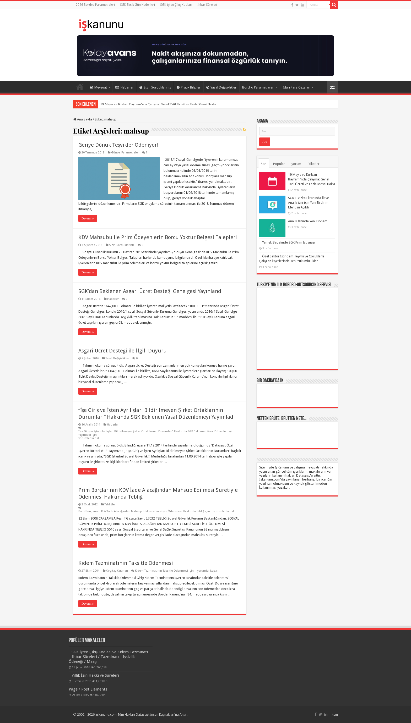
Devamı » (88, 218)
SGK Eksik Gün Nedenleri (137, 5)
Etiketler (314, 164)
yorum (296, 164)
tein (335, 714)
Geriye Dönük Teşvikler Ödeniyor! (118, 145)
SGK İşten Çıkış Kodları (176, 5)
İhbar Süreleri (207, 5)
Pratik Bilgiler (189, 87)
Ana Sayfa (80, 86)
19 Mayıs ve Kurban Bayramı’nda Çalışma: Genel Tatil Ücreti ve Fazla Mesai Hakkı (158, 104)
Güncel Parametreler (125, 152)
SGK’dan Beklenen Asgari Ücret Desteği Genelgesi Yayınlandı (150, 291)
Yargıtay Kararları (117, 570)
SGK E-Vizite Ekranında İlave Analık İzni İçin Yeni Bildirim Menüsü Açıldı (308, 202)
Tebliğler (110, 504)
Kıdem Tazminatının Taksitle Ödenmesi (125, 563)
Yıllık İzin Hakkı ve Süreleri (95, 675)
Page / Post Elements (88, 689)
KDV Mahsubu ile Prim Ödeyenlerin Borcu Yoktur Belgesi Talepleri (157, 237)
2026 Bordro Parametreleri (95, 5)
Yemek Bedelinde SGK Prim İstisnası (288, 242)
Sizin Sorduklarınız (155, 87)
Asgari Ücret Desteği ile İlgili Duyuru (122, 350)
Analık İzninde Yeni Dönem (307, 221)
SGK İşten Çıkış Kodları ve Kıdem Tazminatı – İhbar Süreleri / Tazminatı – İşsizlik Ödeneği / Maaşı (108, 657)
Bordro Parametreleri (258, 87)
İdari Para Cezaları (296, 87)
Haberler (124, 87)
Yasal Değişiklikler (221, 87)
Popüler (279, 164)
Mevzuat (98, 87)
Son (264, 164)
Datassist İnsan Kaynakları (155, 714)
